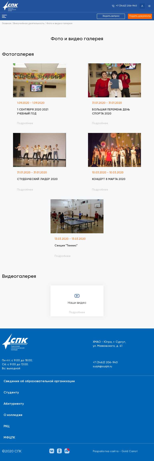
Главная (6, 23)
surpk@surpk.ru (102, 366)
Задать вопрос (111, 16)
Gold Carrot (130, 451)
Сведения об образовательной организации (39, 381)
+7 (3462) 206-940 (105, 362)
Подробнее (77, 312)
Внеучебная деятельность (28, 23)
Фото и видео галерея (59, 23)
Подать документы (140, 16)
